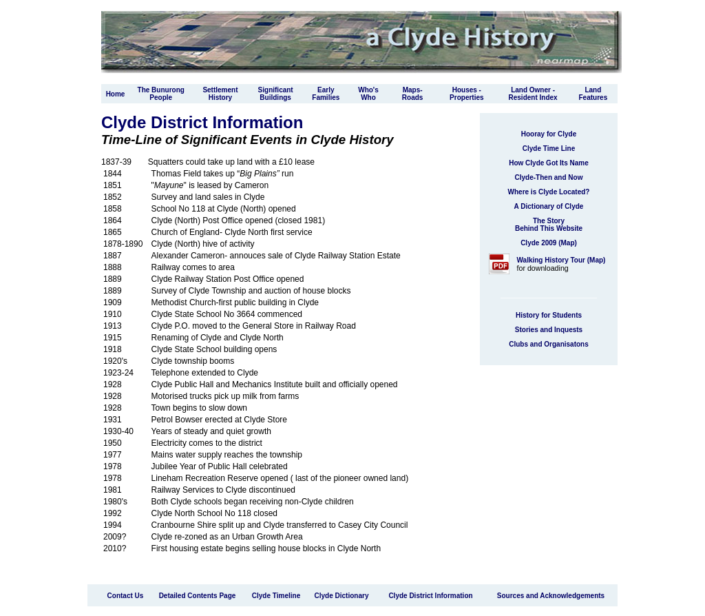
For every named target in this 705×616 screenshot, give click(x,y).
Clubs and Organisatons (549, 344)
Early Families (325, 93)
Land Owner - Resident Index (533, 93)
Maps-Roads (412, 93)
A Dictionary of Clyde (549, 206)
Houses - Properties (466, 93)
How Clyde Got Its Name (549, 163)
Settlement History (220, 93)
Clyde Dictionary (342, 595)
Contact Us (125, 595)
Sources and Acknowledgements (550, 595)
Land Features (593, 93)
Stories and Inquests (548, 329)
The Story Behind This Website (548, 224)
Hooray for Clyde (549, 134)
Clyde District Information (430, 595)
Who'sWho (368, 93)
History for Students (549, 315)
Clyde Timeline (276, 595)
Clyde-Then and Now (549, 177)
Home (115, 94)
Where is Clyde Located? (549, 192)
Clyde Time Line (549, 148)
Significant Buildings (275, 93)
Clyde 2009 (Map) (548, 243)
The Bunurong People (161, 93)
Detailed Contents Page (197, 595)
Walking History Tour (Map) (561, 260)
